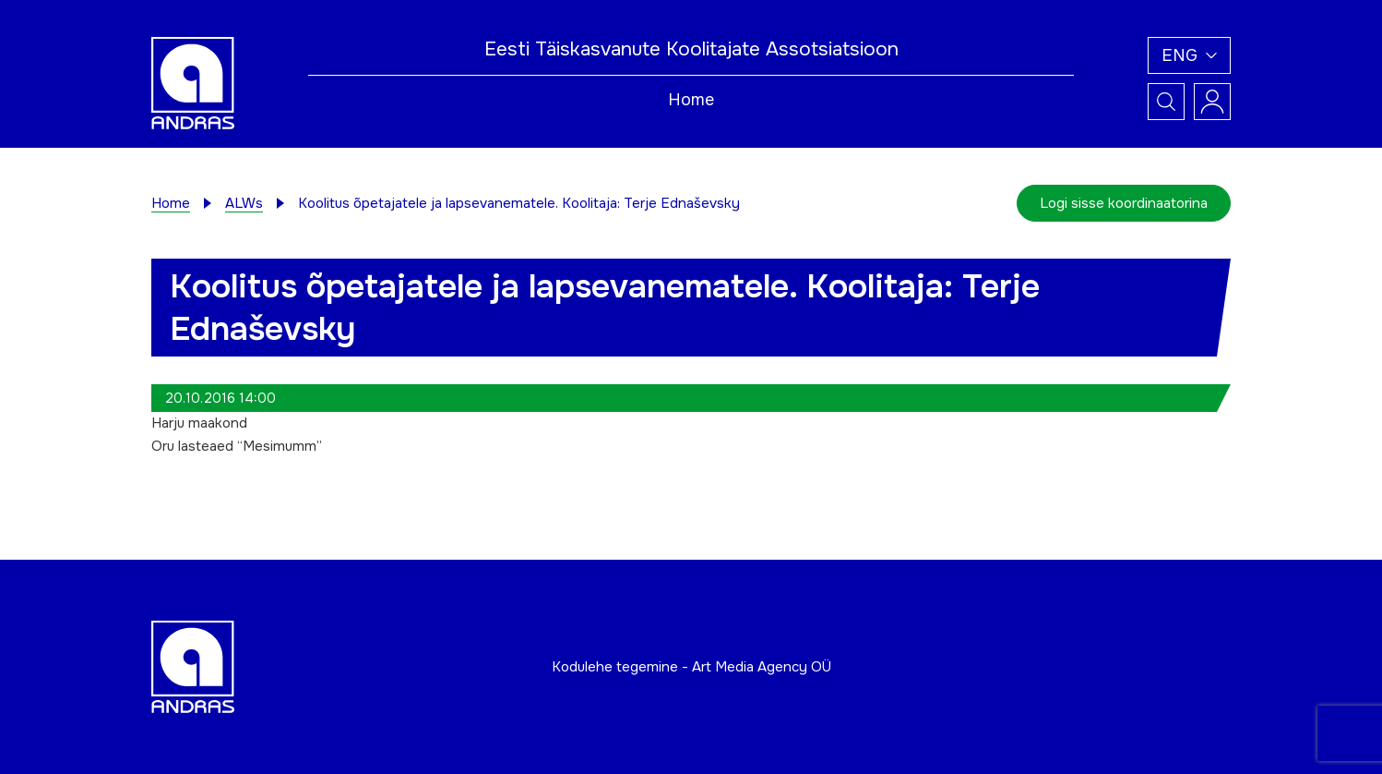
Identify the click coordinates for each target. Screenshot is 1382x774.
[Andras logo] (192, 82)
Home (691, 100)
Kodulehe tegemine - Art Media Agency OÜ (691, 667)
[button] (1189, 55)
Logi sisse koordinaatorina (1124, 203)
